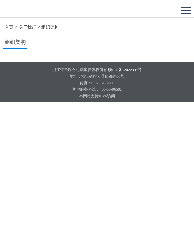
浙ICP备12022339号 (124, 70)
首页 (9, 27)
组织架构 (49, 27)
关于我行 (27, 27)
